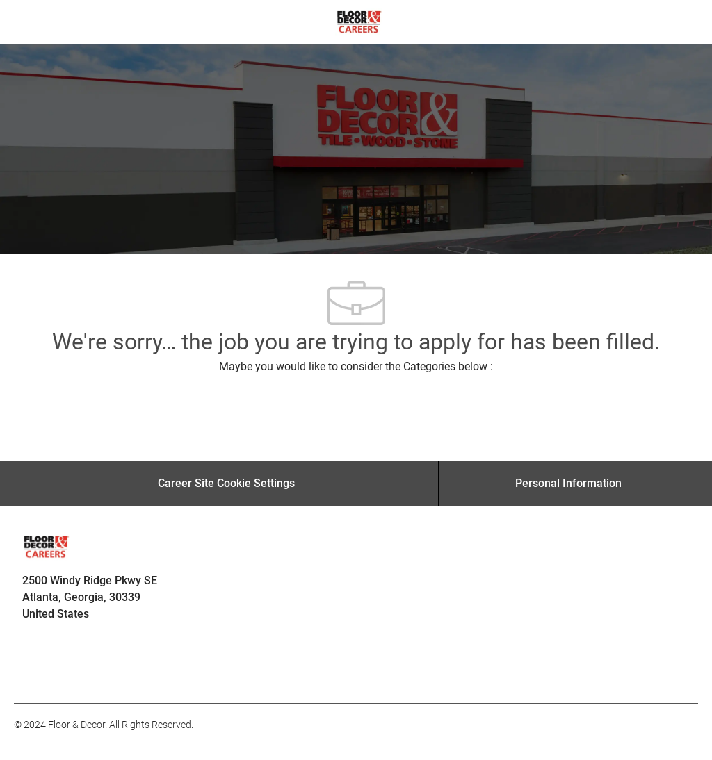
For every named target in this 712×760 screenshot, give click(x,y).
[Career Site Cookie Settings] (226, 483)
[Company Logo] (359, 21)
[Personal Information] (568, 483)
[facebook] (30, 672)
